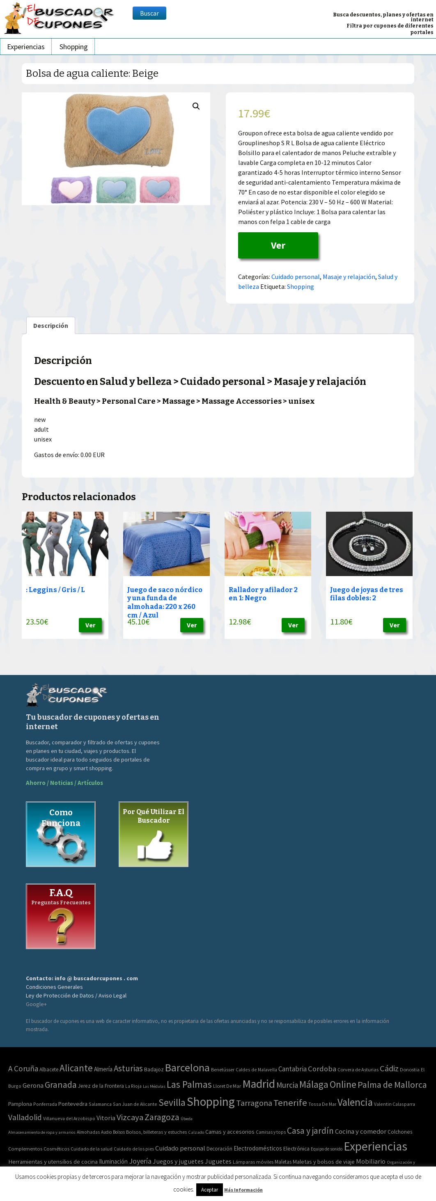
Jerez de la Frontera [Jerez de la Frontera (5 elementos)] (101, 1085)
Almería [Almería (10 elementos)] (103, 1069)
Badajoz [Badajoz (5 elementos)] (154, 1069)
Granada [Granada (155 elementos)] (61, 1084)
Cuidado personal (295, 276)
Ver (278, 245)
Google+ (36, 1004)
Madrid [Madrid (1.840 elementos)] (258, 1084)
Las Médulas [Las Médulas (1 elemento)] (154, 1086)
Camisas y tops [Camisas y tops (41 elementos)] (271, 1132)
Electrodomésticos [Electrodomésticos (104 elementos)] (258, 1148)
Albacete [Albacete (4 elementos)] (48, 1069)
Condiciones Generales (54, 987)
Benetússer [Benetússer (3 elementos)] (222, 1069)
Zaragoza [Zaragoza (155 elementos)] (162, 1117)
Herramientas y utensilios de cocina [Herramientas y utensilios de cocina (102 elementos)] (53, 1161)
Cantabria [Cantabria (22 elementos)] (292, 1068)
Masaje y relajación (349, 276)
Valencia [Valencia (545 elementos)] (355, 1102)
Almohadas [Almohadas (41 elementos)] (88, 1132)
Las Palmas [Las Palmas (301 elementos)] (189, 1084)
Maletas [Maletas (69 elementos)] (283, 1161)
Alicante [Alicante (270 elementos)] (76, 1068)
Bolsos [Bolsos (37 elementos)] (119, 1132)
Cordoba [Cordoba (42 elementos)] (322, 1068)
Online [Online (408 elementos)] (343, 1084)
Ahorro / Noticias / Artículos (64, 783)
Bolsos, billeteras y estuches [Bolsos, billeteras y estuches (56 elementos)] (156, 1132)
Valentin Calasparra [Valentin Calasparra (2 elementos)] (394, 1104)
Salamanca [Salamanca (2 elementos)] (100, 1104)
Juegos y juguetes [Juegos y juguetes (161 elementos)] (178, 1161)
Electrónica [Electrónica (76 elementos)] (296, 1148)
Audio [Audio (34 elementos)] (106, 1132)
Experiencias (26, 46)
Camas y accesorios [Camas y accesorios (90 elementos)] (230, 1131)
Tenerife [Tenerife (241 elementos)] (290, 1102)
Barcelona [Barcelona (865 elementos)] (187, 1067)
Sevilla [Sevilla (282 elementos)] (172, 1102)
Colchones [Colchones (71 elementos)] (400, 1131)
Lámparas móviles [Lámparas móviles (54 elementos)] (253, 1162)
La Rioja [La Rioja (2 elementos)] (133, 1086)
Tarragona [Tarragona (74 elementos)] (254, 1103)
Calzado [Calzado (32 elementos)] (196, 1132)
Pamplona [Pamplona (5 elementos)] (20, 1103)
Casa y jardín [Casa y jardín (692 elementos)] (310, 1130)
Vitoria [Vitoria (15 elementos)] (105, 1118)
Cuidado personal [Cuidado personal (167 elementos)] (180, 1148)
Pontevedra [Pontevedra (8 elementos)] (72, 1103)
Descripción (50, 325)
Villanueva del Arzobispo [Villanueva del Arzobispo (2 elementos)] (69, 1118)
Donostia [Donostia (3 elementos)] (410, 1069)
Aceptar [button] (209, 1189)
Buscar (149, 13)
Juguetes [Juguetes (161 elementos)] (218, 1161)
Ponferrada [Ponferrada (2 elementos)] (45, 1104)
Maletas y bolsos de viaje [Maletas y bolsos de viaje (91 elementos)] (324, 1161)
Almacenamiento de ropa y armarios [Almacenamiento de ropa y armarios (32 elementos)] (42, 1132)
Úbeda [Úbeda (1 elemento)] (187, 1118)
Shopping (74, 46)
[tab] (50, 325)
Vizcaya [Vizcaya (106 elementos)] (130, 1117)
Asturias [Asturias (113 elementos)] (128, 1068)
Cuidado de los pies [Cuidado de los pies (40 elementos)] (134, 1149)
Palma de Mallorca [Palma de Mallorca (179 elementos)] (392, 1084)
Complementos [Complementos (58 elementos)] (25, 1148)
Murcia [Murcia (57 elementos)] (287, 1085)
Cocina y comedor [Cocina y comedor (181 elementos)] (360, 1131)
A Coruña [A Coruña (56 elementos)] (23, 1068)
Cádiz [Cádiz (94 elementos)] (389, 1068)
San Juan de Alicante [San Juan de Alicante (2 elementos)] (135, 1104)
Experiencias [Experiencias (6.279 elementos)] (375, 1146)
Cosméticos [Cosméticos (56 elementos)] (56, 1149)
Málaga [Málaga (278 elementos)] (313, 1084)
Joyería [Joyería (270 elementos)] (140, 1161)
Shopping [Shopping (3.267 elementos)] (211, 1101)
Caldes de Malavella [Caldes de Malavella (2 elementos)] (256, 1069)
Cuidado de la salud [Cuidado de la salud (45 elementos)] (91, 1149)
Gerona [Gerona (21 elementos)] (33, 1085)
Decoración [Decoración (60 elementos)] (219, 1148)
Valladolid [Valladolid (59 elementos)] (25, 1117)
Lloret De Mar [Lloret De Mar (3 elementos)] (227, 1086)
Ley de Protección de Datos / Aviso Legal (76, 995)
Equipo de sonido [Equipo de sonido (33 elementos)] (326, 1149)
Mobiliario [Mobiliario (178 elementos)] (371, 1161)
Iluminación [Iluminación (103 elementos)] (113, 1161)
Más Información (243, 1190)
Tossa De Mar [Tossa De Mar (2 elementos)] (322, 1104)
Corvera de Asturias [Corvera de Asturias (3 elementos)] (358, 1069)
